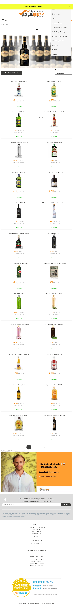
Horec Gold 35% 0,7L (18, 203)
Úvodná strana (56, 14)
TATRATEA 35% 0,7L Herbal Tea (18, 263)
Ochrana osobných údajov (59, 27)
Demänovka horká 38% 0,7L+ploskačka (54, 263)
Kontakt (54, 49)
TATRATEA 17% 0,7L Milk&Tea (54, 294)
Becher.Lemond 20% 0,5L (54, 81)
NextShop (30, 603)
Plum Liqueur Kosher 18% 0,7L (19, 81)
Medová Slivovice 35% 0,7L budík (18, 415)
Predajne (54, 54)
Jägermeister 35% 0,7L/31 (54, 142)
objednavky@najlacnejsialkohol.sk (36, 550)
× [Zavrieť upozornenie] (70, 6)
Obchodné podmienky (58, 32)
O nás (53, 18)
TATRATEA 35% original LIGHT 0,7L (18, 142)
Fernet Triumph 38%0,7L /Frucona (19, 385)
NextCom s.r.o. (50, 603)
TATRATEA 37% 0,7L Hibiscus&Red (18, 324)
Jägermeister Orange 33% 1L (54, 385)
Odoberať (66, 504)
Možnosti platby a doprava (59, 36)
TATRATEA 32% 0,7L (19, 294)
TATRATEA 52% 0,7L (54, 233)
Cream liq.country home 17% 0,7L (19, 233)
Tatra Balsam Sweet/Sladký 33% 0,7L (54, 415)
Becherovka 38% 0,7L (18, 172)
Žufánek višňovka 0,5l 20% (54, 354)
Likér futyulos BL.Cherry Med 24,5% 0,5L (54, 203)
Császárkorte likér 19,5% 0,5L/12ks (54, 112)
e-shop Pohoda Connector (39, 603)
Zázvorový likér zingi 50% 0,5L (54, 172)
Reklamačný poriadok (58, 41)
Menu (5, 20)
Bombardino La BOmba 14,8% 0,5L (18, 354)
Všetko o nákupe (57, 23)
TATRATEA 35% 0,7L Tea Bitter (54, 324)
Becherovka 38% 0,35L (18, 112)
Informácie (55, 45)
